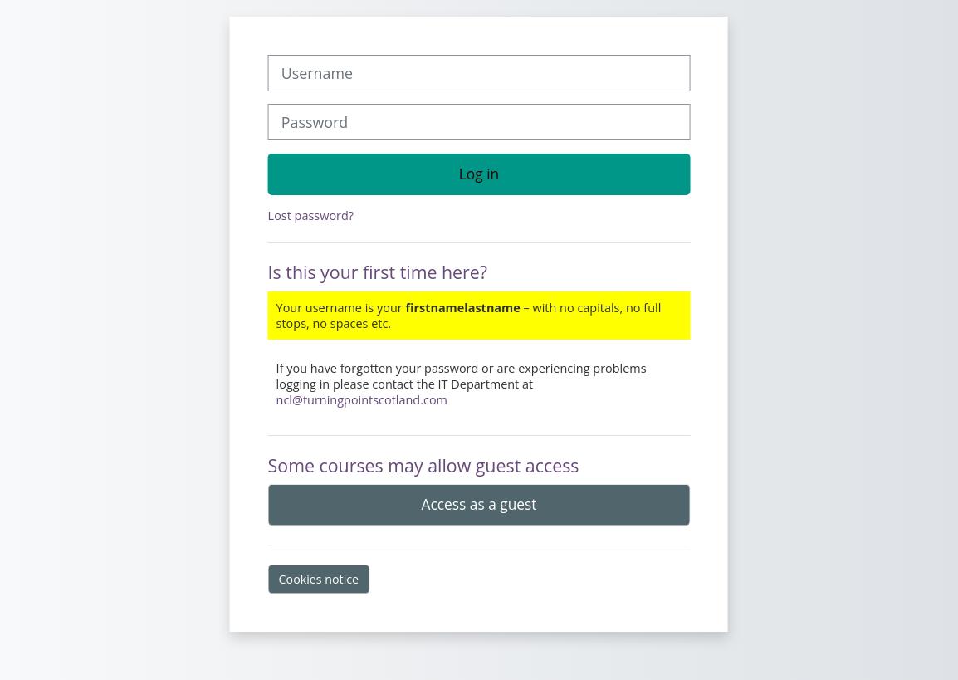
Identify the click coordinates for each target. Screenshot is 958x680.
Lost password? (311, 215)
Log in (479, 173)
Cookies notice (319, 579)
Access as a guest (479, 504)
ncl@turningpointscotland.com (361, 400)
